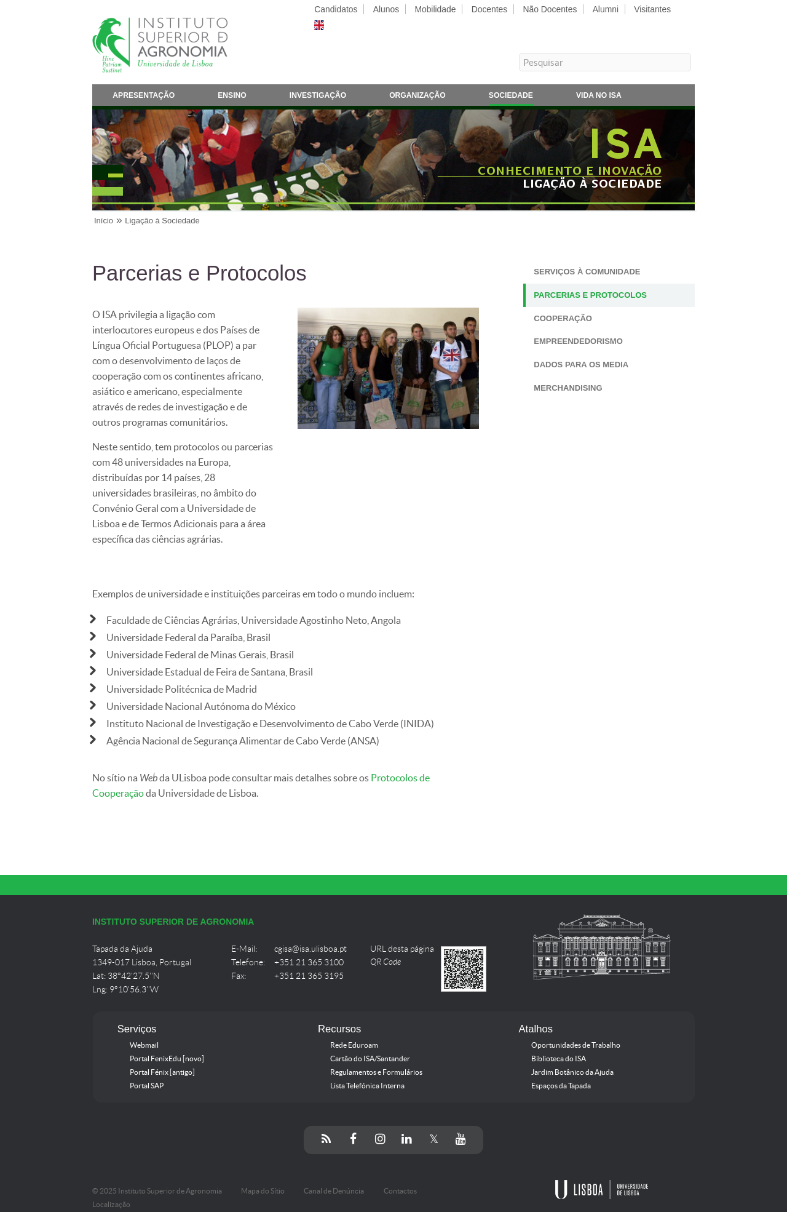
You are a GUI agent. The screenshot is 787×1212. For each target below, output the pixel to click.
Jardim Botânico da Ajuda (572, 1072)
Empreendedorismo (578, 341)
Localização (111, 1204)
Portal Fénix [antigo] (162, 1072)
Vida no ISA (599, 97)
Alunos (386, 9)
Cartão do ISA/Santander (370, 1059)
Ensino (232, 97)
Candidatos (335, 9)
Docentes (490, 9)
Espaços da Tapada (561, 1086)
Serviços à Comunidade (587, 271)
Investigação (318, 97)
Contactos (400, 1191)
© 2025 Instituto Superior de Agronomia (157, 1191)
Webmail (144, 1045)
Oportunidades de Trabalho (575, 1045)
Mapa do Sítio (263, 1191)
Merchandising (568, 388)
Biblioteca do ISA (558, 1059)
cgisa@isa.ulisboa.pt (310, 949)
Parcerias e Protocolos (590, 295)
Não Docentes (550, 9)
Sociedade (511, 97)
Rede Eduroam (354, 1045)
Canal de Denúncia (334, 1191)
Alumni (606, 9)
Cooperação (563, 318)
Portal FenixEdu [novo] (167, 1059)
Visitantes (652, 9)
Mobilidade (435, 9)
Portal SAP (147, 1086)
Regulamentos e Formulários (376, 1072)
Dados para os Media (581, 364)
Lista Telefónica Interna (367, 1086)
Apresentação (144, 97)
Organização (417, 97)
